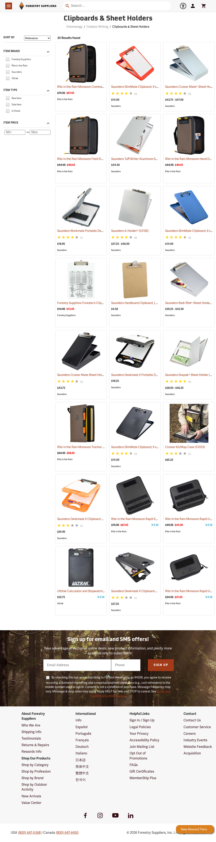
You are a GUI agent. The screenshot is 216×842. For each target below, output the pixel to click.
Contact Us (192, 720)
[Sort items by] (37, 38)
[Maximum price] (40, 132)
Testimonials (31, 738)
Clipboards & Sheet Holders (130, 27)
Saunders (116, 106)
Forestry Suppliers (66, 315)
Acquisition (192, 753)
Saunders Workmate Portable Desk (86, 231)
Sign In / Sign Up (142, 720)
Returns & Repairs (35, 745)
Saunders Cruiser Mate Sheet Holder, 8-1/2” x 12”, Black (99, 375)
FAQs (134, 765)
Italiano (81, 753)
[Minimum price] (14, 132)
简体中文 (82, 767)
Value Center (31, 803)
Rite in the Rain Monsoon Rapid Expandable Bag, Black (153, 519)
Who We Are (31, 725)
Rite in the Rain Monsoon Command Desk (90, 87)
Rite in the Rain (65, 99)
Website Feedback (198, 747)
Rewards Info (32, 752)
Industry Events (195, 740)
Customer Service (197, 727)
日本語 (81, 760)
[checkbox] (7, 59)
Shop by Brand (32, 778)
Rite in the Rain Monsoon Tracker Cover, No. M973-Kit (98, 447)
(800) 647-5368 (29, 833)
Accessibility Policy (144, 740)
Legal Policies (140, 727)
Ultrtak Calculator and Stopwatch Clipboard (92, 591)
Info (78, 720)
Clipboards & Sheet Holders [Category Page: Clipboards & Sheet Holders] (108, 18)
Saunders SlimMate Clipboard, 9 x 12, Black (145, 447)
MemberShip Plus (143, 778)
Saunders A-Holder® (130, 231)
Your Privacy (139, 734)
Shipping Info (31, 732)
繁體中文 (82, 773)
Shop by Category (35, 765)
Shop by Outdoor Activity (34, 787)
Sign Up (161, 665)
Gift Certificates (142, 771)
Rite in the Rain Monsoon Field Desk (87, 159)
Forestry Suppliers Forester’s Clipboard (89, 303)
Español (82, 727)
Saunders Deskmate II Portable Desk (141, 375)
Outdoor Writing (97, 27)
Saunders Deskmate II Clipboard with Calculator (95, 519)
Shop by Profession (36, 771)
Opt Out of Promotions (138, 755)
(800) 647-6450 (67, 833)
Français (82, 740)
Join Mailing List (142, 747)
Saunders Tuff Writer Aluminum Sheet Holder (146, 159)
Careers (190, 734)
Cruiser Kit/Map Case (185, 447)
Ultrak (60, 603)
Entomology (74, 27)
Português (83, 734)
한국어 (81, 780)
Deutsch (82, 747)
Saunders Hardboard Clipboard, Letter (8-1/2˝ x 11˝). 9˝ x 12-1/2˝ (158, 303)
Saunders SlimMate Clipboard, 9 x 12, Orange (147, 87)
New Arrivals (31, 796)
